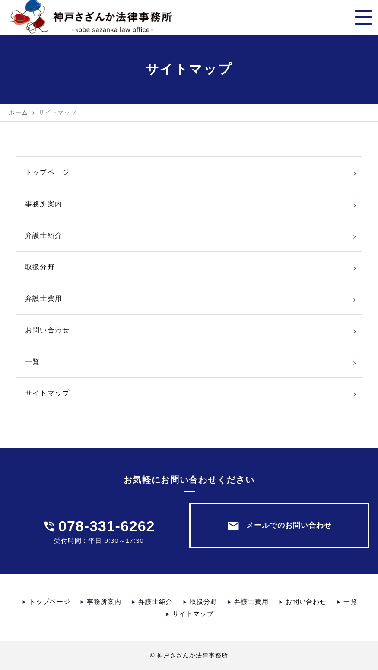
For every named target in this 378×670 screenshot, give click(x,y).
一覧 (32, 361)
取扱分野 (40, 267)
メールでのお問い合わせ (279, 526)
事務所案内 (44, 203)
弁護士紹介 (44, 235)
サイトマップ (47, 393)
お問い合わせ (47, 330)
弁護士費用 (44, 298)
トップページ (47, 172)
